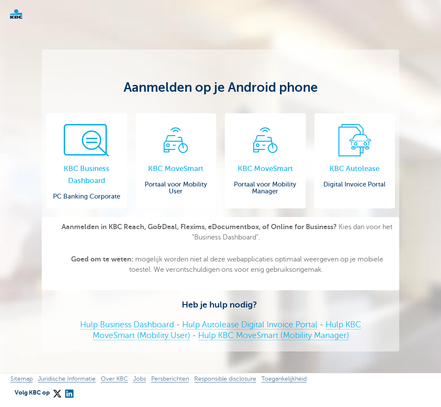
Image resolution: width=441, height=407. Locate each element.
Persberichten (170, 379)
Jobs (139, 379)
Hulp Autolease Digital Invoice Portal (249, 324)
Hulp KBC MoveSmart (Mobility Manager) (273, 335)
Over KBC (114, 379)
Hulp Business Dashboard (127, 324)
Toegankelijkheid (284, 379)
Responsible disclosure (225, 379)
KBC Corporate (30, 14)
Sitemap (21, 379)
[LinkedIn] (69, 391)
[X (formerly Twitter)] (57, 391)
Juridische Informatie (67, 379)
